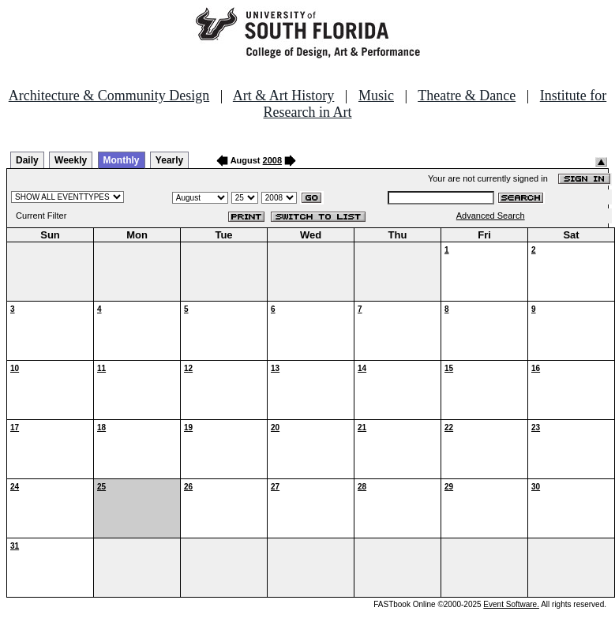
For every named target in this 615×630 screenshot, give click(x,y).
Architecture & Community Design (109, 95)
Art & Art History (284, 95)
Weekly (70, 160)
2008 (272, 160)
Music (376, 95)
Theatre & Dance (467, 95)
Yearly (169, 160)
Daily (27, 160)
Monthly (121, 160)
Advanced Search (490, 215)
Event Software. (511, 604)
